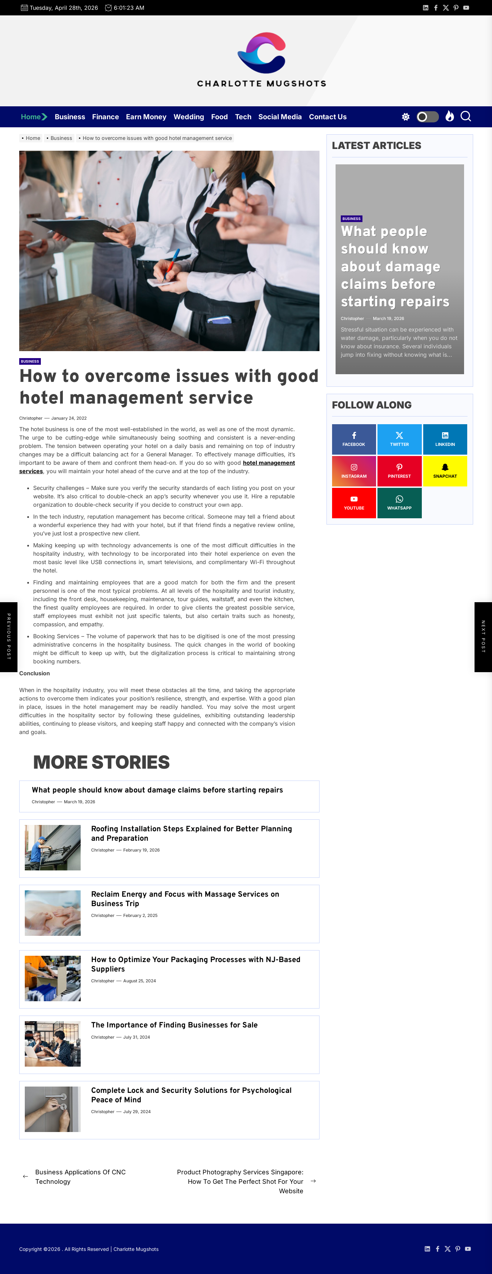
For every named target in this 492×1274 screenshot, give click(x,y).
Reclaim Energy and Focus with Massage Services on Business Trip (185, 899)
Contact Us (328, 117)
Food (219, 117)
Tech (243, 117)
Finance (105, 117)
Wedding (189, 117)
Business (70, 117)
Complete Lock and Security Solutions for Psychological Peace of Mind (191, 1095)
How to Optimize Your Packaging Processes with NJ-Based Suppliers (196, 964)
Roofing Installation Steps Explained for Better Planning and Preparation (191, 834)
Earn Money (146, 117)
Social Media (280, 117)
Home (34, 117)
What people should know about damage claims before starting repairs (157, 790)
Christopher (31, 418)
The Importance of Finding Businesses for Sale (174, 1025)
